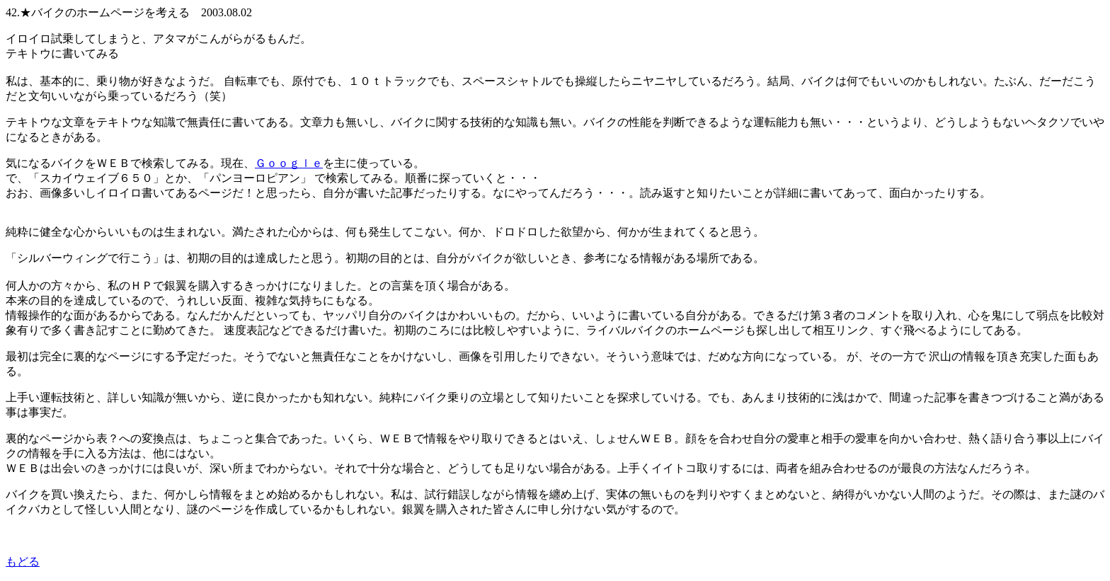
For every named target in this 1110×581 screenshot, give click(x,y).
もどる (23, 562)
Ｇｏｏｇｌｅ (289, 163)
